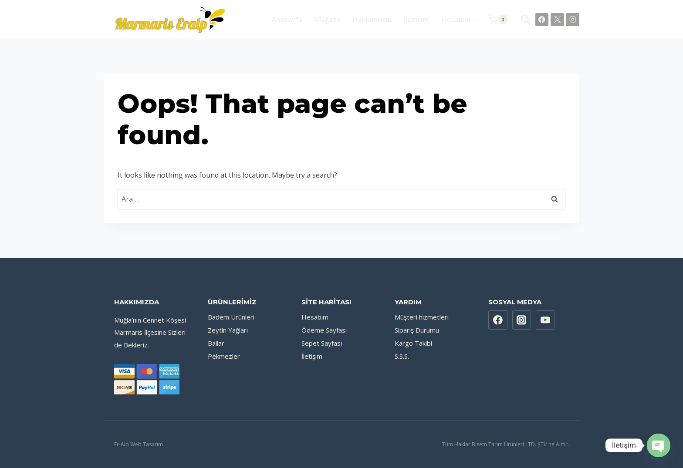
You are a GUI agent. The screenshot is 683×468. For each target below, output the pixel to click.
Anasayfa (287, 19)
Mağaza (327, 19)
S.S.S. (402, 356)
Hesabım (314, 317)
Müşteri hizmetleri (422, 317)
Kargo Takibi (413, 343)
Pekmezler (224, 356)
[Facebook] (542, 20)
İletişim (416, 19)
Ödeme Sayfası (324, 330)
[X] (557, 20)
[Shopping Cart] (497, 19)
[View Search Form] (521, 19)
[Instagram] (572, 20)
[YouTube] (545, 320)
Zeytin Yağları (228, 330)
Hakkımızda (372, 19)
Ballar (216, 343)
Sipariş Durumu (417, 330)
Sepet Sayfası (321, 343)
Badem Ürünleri (231, 317)
